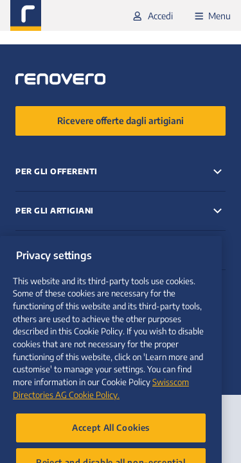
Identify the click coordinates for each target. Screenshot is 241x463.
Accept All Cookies (111, 443)
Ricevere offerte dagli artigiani (120, 120)
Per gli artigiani (54, 210)
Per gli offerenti (56, 171)
